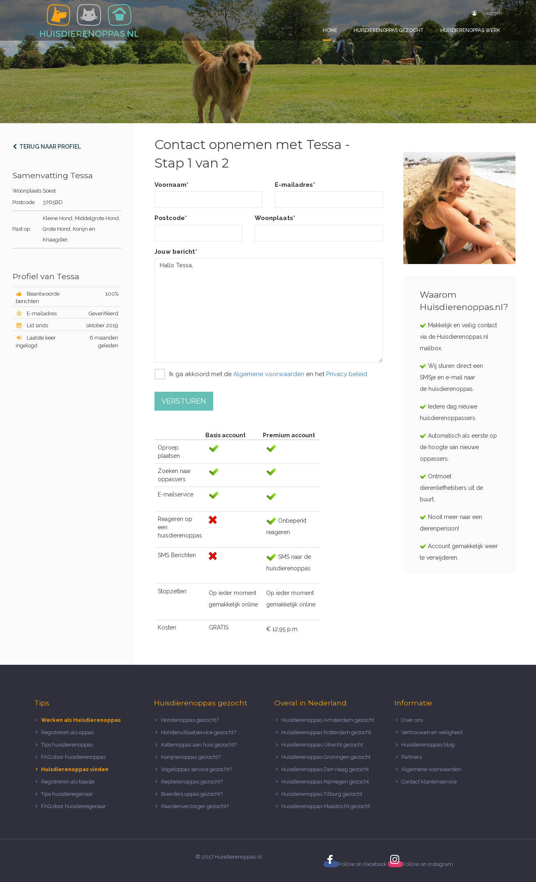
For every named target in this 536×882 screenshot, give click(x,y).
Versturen (183, 401)
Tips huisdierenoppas (67, 745)
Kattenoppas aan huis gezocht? (199, 745)
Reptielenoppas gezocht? (192, 782)
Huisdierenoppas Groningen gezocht (325, 757)
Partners (411, 757)
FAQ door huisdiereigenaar (73, 806)
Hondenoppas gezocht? (190, 720)
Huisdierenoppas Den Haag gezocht (325, 769)
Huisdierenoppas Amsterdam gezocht (327, 720)
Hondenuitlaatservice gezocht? (198, 732)
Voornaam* (171, 184)
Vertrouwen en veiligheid (431, 732)
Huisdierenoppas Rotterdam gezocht (326, 732)
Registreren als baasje (67, 782)
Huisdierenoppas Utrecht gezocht (322, 745)
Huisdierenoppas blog (428, 745)
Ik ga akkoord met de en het (260, 374)
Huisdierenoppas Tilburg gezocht (321, 794)
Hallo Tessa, (268, 310)
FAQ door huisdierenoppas (74, 757)
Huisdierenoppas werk (470, 30)
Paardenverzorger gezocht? (195, 806)
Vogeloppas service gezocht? (196, 769)
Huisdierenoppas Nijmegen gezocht (325, 782)
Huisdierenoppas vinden (74, 769)
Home (330, 30)
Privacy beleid (346, 374)
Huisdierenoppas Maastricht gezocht (325, 806)
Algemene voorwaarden (268, 374)
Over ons (412, 720)
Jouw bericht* (175, 251)
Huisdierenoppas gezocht (389, 30)
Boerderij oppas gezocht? (192, 794)
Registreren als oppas (67, 732)
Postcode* (170, 218)
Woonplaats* (275, 218)
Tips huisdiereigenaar (67, 794)
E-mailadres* (295, 184)
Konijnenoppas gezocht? (191, 757)
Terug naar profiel (47, 146)
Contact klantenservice (429, 782)
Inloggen (487, 13)
